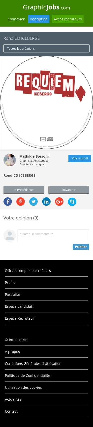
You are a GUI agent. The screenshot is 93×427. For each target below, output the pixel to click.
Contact (11, 411)
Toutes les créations (21, 48)
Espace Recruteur (19, 318)
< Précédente (24, 190)
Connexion (16, 19)
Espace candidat (18, 306)
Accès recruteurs (68, 19)
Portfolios (13, 294)
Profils (10, 282)
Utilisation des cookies (23, 387)
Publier (81, 246)
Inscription (39, 19)
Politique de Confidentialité (27, 375)
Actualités (13, 399)
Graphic (46, 6)
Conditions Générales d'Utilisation (33, 363)
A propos (12, 351)
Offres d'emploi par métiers (28, 270)
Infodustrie (18, 339)
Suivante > (69, 190)
